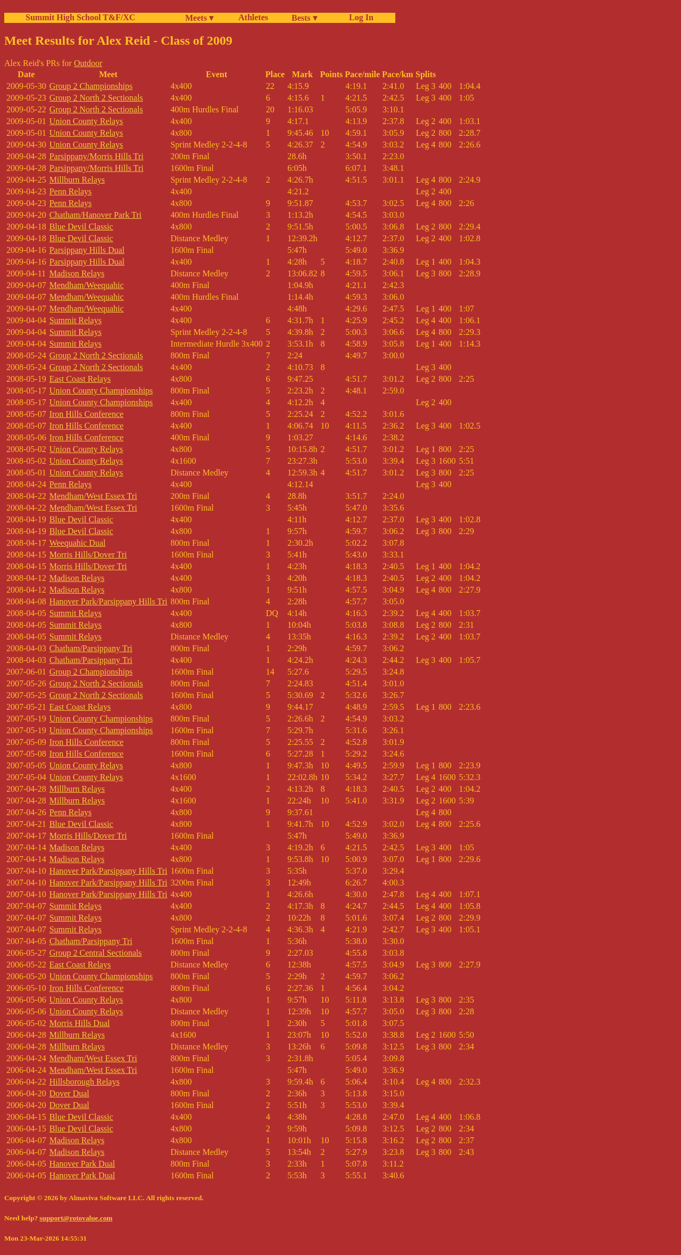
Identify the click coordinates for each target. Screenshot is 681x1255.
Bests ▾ (304, 17)
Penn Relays (70, 191)
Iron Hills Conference (86, 414)
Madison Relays (77, 273)
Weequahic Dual (77, 542)
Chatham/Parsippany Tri (90, 648)
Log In (359, 17)
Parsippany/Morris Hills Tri (96, 156)
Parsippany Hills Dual (86, 250)
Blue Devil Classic (81, 226)
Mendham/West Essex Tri (93, 496)
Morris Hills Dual (79, 1023)
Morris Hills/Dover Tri (88, 554)
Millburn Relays (77, 179)
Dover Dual (69, 1093)
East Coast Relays (80, 378)
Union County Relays (86, 121)
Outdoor (88, 63)
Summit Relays (75, 320)
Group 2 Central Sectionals (95, 952)
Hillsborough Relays (84, 1081)
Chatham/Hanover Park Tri (95, 214)
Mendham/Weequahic (86, 285)
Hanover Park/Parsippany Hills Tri (108, 601)
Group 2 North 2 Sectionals (96, 97)
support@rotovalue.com (75, 1218)
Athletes (253, 17)
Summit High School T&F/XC (80, 17)
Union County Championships (101, 390)
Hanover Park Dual (82, 1163)
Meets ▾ (199, 17)
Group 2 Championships (90, 86)
